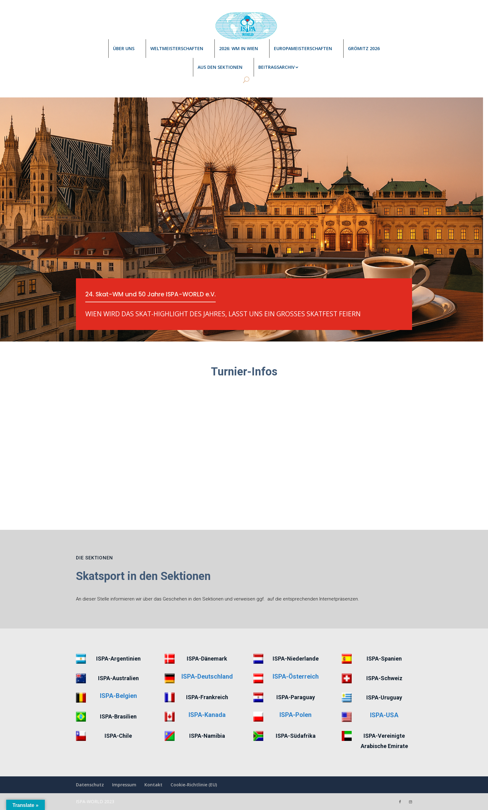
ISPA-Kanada (207, 714)
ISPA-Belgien (118, 695)
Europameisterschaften (303, 48)
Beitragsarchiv (276, 67)
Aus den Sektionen (220, 67)
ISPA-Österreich (296, 676)
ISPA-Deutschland (207, 676)
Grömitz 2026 (364, 48)
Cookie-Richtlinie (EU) (194, 785)
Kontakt (153, 785)
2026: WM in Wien (238, 48)
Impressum (124, 785)
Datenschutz (90, 785)
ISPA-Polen (295, 714)
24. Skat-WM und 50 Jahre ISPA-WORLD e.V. (153, 294)
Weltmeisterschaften (176, 48)
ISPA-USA (384, 715)
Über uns (123, 48)
